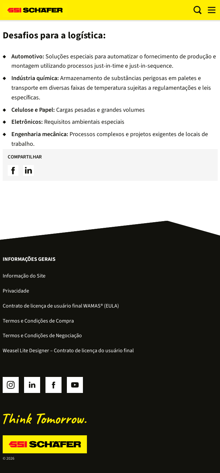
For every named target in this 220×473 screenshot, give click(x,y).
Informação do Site (24, 276)
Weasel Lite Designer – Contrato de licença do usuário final (68, 350)
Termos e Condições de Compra (38, 321)
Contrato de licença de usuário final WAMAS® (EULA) (61, 306)
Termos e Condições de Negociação (42, 335)
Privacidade (16, 291)
